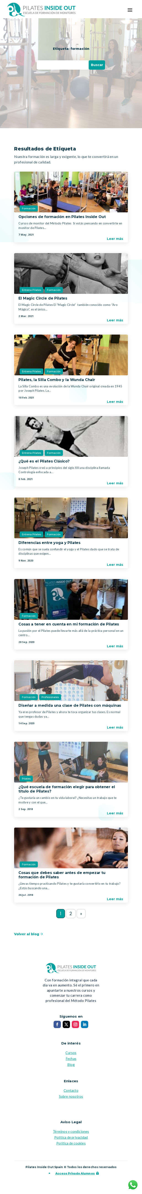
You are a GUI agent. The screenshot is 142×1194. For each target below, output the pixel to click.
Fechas (71, 1059)
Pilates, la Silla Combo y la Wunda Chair (56, 380)
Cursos (70, 1053)
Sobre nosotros (71, 1097)
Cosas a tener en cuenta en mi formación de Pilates (68, 624)
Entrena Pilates (31, 290)
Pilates (26, 778)
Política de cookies (71, 1144)
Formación (29, 208)
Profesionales (50, 697)
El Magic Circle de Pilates (42, 298)
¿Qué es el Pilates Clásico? (44, 461)
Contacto (71, 1091)
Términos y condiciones (71, 1132)
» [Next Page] (82, 914)
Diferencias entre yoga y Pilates (49, 543)
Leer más (115, 239)
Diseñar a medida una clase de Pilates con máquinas (69, 705)
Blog (71, 1065)
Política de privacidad (71, 1138)
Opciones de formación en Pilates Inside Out (62, 217)
